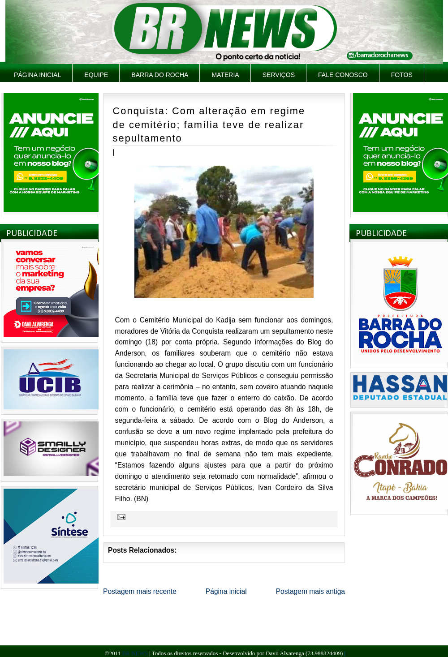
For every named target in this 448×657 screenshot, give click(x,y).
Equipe (96, 74)
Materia (225, 74)
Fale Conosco (343, 74)
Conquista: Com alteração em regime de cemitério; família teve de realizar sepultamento (209, 124)
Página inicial (37, 74)
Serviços (279, 74)
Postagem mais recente (140, 591)
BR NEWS (134, 653)
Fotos (402, 74)
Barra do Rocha (159, 74)
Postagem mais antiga (310, 591)
